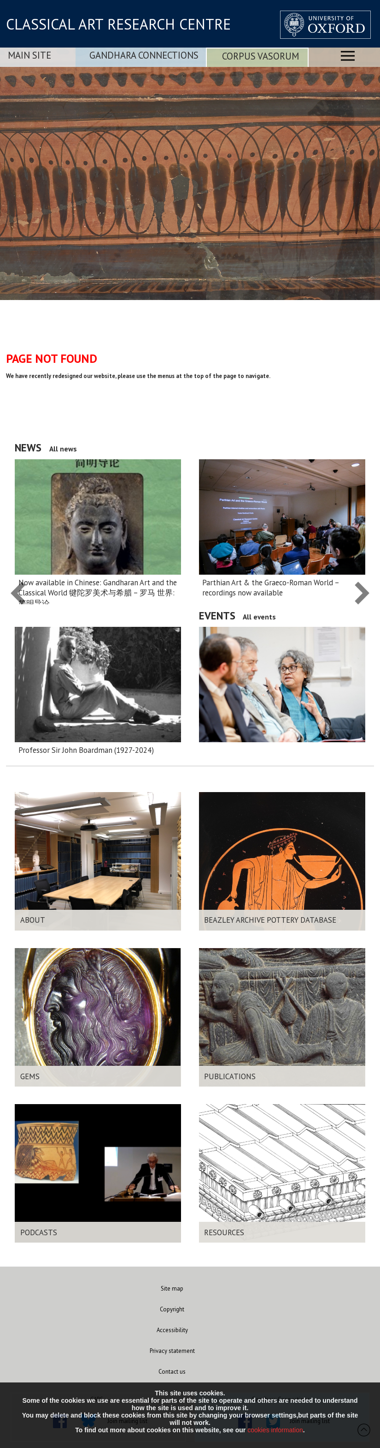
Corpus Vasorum (260, 56)
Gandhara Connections (144, 55)
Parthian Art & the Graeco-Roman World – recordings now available (270, 587)
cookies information (275, 1430)
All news (63, 448)
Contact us (172, 1372)
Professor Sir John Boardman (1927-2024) (86, 750)
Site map (172, 1288)
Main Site (29, 55)
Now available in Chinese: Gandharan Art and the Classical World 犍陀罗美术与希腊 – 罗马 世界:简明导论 (97, 592)
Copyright (172, 1309)
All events (259, 616)
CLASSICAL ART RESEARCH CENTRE (118, 24)
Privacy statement (172, 1351)
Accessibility (172, 1330)
